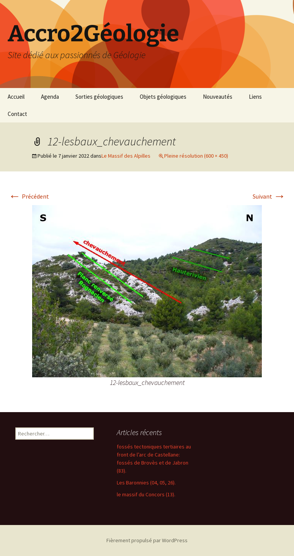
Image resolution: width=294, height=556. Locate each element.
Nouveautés (217, 96)
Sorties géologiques (99, 96)
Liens (255, 96)
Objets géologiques (163, 96)
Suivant (269, 196)
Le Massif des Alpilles (125, 155)
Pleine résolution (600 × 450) (196, 155)
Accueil (16, 96)
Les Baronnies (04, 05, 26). (146, 482)
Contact (17, 113)
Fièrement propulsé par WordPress (147, 540)
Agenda (50, 96)
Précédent (28, 196)
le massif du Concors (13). (146, 494)
